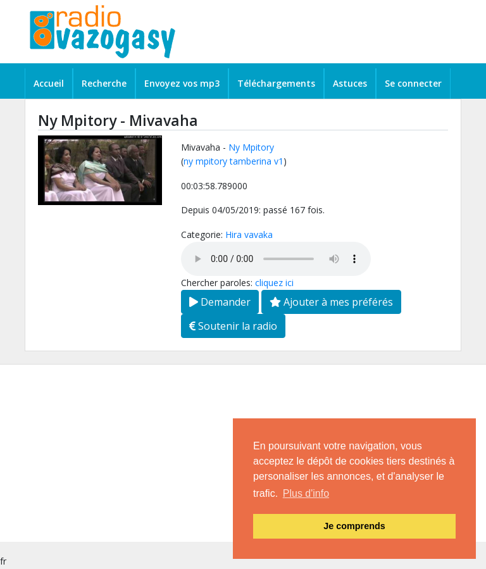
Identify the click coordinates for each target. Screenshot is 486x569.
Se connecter (413, 83)
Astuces (350, 83)
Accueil (49, 83)
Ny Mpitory (251, 147)
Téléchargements (276, 83)
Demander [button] (220, 302)
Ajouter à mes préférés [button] (331, 302)
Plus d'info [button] (306, 493)
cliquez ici (274, 283)
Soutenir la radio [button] (233, 326)
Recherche (104, 83)
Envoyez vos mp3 (182, 83)
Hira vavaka (249, 234)
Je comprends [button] (354, 526)
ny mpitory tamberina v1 (234, 161)
